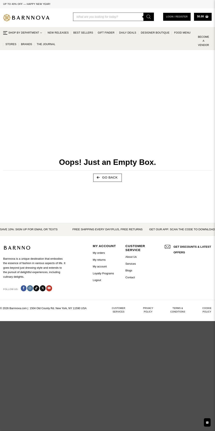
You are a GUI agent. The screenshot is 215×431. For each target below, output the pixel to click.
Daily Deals (127, 32)
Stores (10, 44)
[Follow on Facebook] (24, 288)
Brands (26, 44)
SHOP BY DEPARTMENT (22, 33)
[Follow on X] (43, 288)
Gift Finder (106, 32)
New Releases (58, 32)
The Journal (46, 44)
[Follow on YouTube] (49, 288)
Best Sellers (83, 32)
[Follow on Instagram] (30, 288)
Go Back (107, 177)
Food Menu (182, 32)
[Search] (148, 17)
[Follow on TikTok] (36, 288)
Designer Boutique (155, 32)
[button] (177, 17)
